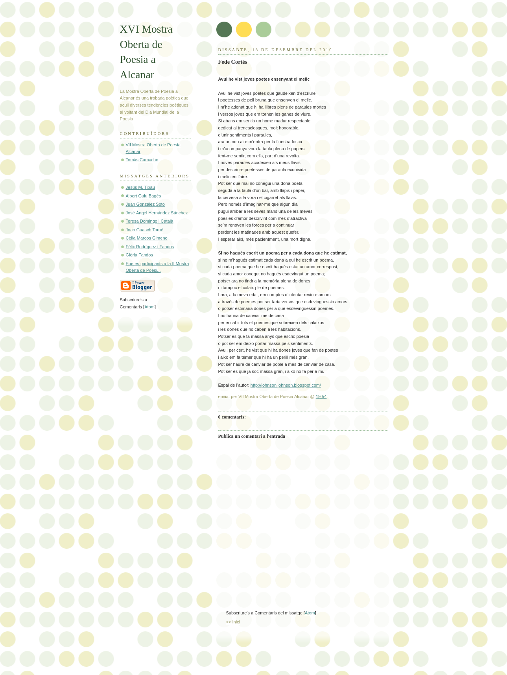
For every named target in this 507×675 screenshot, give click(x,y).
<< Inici (233, 622)
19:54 (321, 396)
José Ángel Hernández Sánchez (157, 212)
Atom (310, 612)
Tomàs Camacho (142, 159)
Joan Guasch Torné (145, 229)
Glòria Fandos (139, 255)
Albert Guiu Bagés (143, 196)
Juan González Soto (145, 204)
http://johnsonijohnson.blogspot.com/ (286, 385)
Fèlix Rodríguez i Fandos (150, 246)
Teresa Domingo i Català (149, 221)
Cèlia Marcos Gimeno (147, 238)
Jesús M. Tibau (140, 187)
